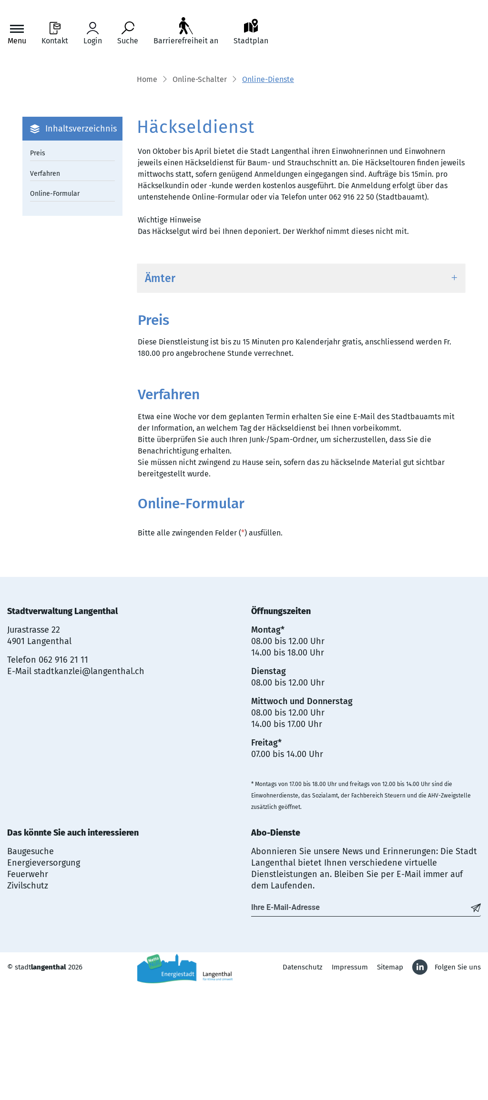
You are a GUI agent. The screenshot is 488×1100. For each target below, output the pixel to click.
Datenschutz (303, 1083)
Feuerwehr (27, 990)
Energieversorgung (43, 978)
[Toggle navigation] (17, 33)
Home (147, 195)
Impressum (350, 1083)
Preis (37, 269)
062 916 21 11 (63, 775)
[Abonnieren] (476, 1023)
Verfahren (45, 289)
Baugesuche (30, 967)
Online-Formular (55, 309)
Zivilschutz (27, 1001)
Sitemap (390, 1083)
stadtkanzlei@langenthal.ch (89, 787)
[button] (200, 196)
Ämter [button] (160, 393)
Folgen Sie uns (458, 1083)
